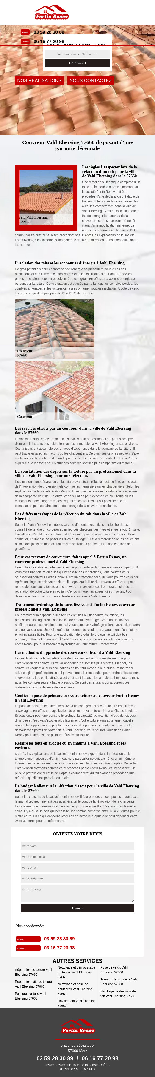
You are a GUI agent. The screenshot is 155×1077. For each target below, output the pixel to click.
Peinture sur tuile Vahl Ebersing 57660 (30, 996)
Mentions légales (77, 1069)
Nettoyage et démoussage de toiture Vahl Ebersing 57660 (76, 972)
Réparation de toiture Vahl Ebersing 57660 (33, 972)
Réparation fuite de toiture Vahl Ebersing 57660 (33, 984)
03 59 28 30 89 (49, 32)
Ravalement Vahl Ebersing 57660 (77, 1003)
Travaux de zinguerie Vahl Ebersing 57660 (118, 982)
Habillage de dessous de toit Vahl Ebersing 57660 (118, 993)
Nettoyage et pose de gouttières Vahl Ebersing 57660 (75, 989)
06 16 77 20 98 (49, 41)
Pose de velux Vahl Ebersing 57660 (114, 970)
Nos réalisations (39, 80)
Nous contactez (90, 80)
